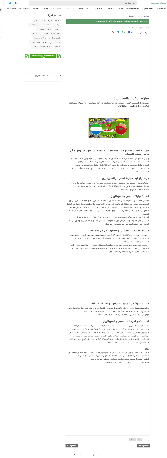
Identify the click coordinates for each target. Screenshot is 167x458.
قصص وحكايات (51, 38)
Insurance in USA (36, 38)
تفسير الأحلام (31, 43)
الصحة (54, 21)
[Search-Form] (79, 3)
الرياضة (129, 439)
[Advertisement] (102, 58)
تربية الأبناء (30, 25)
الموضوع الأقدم (68, 445)
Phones (53, 47)
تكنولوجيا (37, 29)
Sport (31, 47)
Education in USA (42, 47)
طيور (41, 43)
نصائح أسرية (51, 34)
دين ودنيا (31, 34)
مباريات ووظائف (42, 21)
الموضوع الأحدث (140, 445)
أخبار (135, 439)
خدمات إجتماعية (42, 25)
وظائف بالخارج (51, 43)
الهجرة (54, 29)
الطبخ (46, 29)
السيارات (41, 34)
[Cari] (1, 3)
